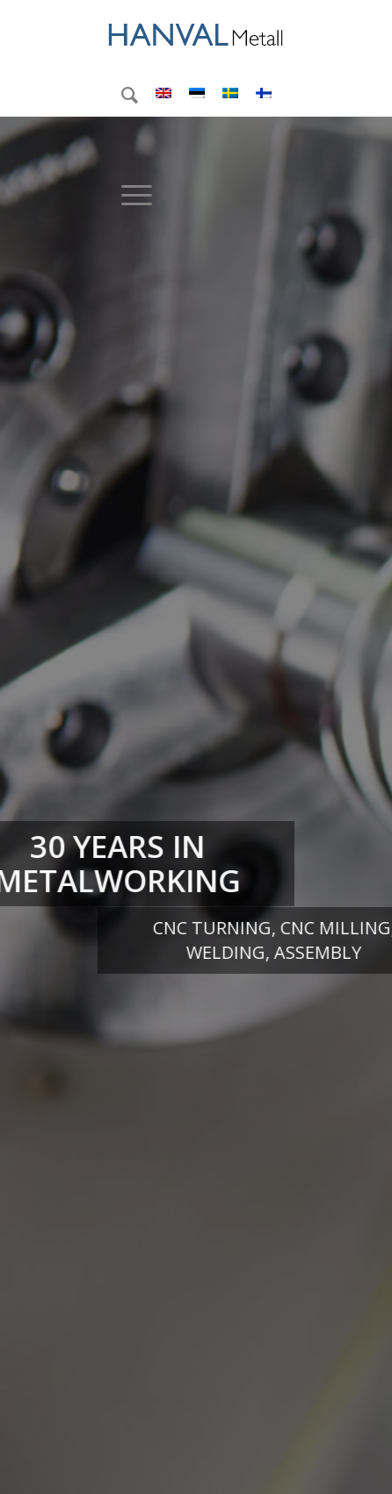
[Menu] (128, 195)
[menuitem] (121, 94)
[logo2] (196, 35)
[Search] (121, 94)
